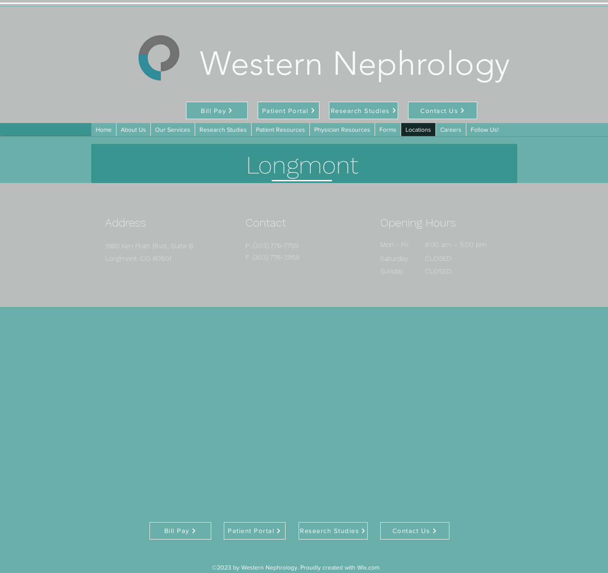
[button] (388, 129)
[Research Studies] (363, 110)
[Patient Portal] (288, 110)
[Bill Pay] (217, 110)
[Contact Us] (442, 110)
